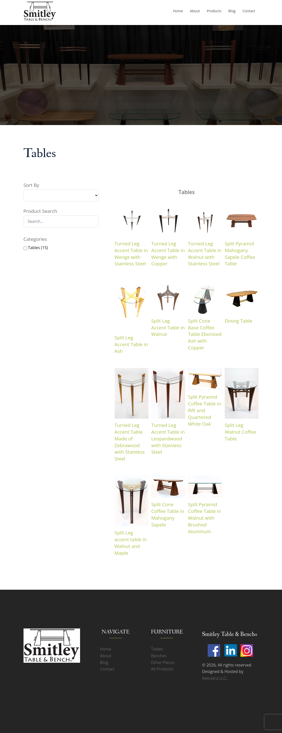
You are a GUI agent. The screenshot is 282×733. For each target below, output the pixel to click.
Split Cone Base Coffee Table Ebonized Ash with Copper (204, 334)
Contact (248, 11)
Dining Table (238, 321)
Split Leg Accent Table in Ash (131, 344)
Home (178, 11)
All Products (162, 669)
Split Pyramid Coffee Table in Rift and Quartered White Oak (204, 410)
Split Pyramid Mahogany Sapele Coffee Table (240, 253)
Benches (159, 655)
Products (214, 11)
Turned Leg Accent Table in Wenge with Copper (168, 253)
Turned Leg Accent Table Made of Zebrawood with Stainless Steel (130, 442)
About (195, 11)
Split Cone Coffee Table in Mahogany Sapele (167, 514)
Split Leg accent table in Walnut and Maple (131, 542)
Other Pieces (163, 662)
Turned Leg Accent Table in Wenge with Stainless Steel (131, 253)
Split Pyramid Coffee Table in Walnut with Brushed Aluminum (204, 518)
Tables (157, 649)
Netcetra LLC (214, 678)
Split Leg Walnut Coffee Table (240, 432)
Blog (232, 11)
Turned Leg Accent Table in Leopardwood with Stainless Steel (168, 438)
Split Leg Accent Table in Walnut (168, 328)
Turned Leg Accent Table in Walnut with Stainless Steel (204, 253)
